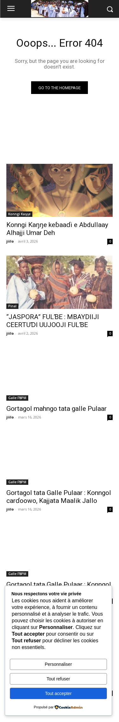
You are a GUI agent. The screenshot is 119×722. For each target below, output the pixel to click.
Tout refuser (58, 678)
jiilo (10, 241)
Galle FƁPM (17, 398)
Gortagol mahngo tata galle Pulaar (56, 408)
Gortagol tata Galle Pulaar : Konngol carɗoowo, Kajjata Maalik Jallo (58, 497)
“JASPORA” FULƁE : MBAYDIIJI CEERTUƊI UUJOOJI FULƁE (52, 321)
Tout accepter (58, 693)
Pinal (12, 306)
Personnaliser (58, 664)
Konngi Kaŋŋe (19, 214)
